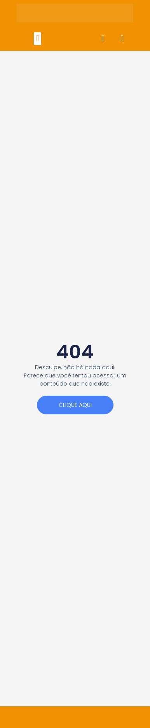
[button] (37, 38)
